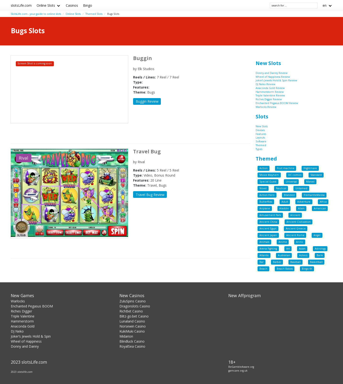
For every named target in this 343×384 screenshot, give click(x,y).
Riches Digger (21, 311)
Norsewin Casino (132, 326)
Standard (316, 175)
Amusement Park (270, 215)
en (324, 5)
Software (261, 141)
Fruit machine (285, 168)
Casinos (72, 5)
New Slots (268, 63)
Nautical (281, 188)
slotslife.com (24, 371)
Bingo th (307, 268)
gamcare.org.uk (237, 370)
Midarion (126, 336)
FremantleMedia (314, 195)
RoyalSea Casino (132, 346)
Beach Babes (285, 268)
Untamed (301, 188)
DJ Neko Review (265, 84)
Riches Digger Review (269, 99)
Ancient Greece (296, 228)
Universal (291, 181)
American (320, 208)
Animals (264, 242)
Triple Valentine (22, 316)
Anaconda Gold (22, 326)
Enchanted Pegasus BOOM (32, 306)
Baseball (295, 262)
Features (261, 134)
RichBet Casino (131, 311)
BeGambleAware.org (241, 366)
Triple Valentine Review (270, 95)
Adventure (303, 201)
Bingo (87, 5)
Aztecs (303, 255)
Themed (261, 145)
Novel (263, 188)
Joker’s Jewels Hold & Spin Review (276, 80)
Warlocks (18, 301)
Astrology (320, 248)
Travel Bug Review (150, 194)
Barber (277, 262)
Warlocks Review (266, 107)
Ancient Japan (268, 235)
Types (259, 149)
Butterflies (265, 201)
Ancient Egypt (267, 228)
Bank (320, 255)
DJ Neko (17, 331)
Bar (261, 262)
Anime (283, 242)
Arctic (299, 242)
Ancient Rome (295, 235)
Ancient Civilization (299, 221)
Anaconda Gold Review (270, 88)
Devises (260, 130)
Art (288, 248)
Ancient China (268, 221)
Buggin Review (147, 101)
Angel (317, 235)
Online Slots (46, 5)
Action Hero (267, 195)
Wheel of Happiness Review (273, 76)
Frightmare (310, 168)
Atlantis (264, 255)
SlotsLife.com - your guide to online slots (36, 14)
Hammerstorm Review (270, 92)
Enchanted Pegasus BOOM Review (277, 103)
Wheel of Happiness (26, 341)
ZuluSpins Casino (132, 301)
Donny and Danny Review (271, 73)
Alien (301, 208)
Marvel (310, 181)
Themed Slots (93, 14)
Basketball (316, 262)
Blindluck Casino (132, 341)
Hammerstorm (22, 321)
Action (263, 168)
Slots (262, 116)
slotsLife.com (21, 5)
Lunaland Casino (132, 321)
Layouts (260, 137)
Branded (289, 195)
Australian (284, 255)
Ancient (295, 215)
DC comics (294, 175)
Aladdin (284, 208)
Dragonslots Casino (134, 306)
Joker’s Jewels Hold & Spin (31, 336)
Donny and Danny (25, 346)
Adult (284, 201)
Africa (323, 201)
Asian (302, 248)
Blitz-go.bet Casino (134, 316)
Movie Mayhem (269, 175)
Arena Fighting (268, 248)
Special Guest (267, 181)
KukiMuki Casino (132, 331)
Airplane (264, 208)
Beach (263, 268)
